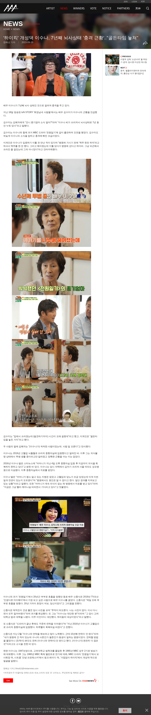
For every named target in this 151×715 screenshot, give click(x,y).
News (16, 29)
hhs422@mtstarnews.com (26, 668)
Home (6, 29)
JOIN (126, 1)
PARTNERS (123, 8)
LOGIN (134, 1)
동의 (125, 710)
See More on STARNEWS (84, 680)
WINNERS (79, 8)
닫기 (146, 710)
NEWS (64, 8)
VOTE (93, 8)
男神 (138, 8)
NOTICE (106, 8)
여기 (80, 711)
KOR (143, 1)
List (8, 680)
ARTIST (50, 8)
